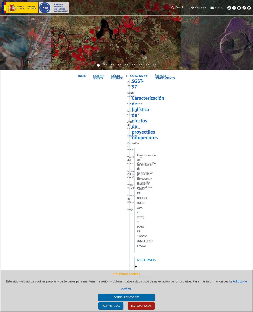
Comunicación (14, 110)
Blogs (10, 178)
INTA (118, 85)
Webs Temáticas (15, 163)
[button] (240, 155)
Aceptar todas (111, 305)
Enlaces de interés (16, 171)
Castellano (198, 7)
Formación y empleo (18, 140)
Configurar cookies (126, 297)
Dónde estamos (15, 103)
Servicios (131, 85)
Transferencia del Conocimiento (24, 148)
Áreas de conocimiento (19, 125)
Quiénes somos (15, 95)
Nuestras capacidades (18, 118)
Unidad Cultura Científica (20, 155)
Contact (217, 7)
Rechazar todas (141, 305)
